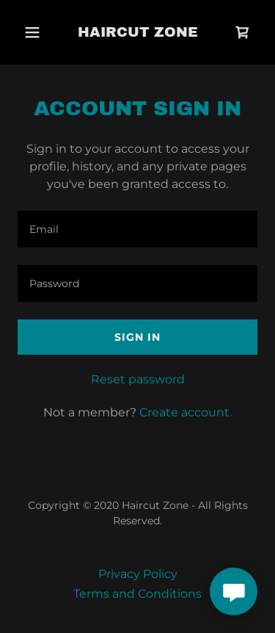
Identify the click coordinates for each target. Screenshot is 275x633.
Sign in (137, 337)
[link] (137, 32)
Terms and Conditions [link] (137, 594)
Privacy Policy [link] (137, 574)
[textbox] (137, 229)
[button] (32, 32)
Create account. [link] (185, 412)
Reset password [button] (138, 379)
